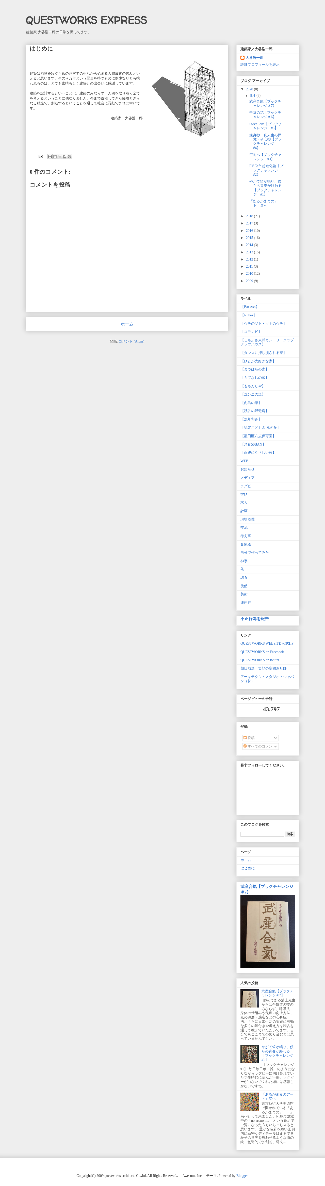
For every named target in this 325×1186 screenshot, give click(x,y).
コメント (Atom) (131, 341)
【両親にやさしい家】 (258, 452)
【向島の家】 (251, 403)
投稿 (249, 738)
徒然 (244, 586)
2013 (250, 252)
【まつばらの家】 (254, 369)
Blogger (242, 1176)
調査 (244, 577)
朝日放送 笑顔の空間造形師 (263, 668)
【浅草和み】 (251, 419)
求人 (244, 503)
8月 (253, 96)
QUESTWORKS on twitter (259, 660)
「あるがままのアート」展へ (265, 203)
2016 (250, 231)
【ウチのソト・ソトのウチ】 (263, 324)
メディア (247, 478)
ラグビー (247, 486)
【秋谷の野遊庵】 (254, 411)
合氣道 (245, 544)
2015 (250, 238)
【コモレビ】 (251, 332)
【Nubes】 (248, 315)
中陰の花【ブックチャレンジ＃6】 (265, 115)
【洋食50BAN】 (253, 444)
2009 (250, 281)
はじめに (247, 868)
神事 (244, 561)
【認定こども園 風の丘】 (260, 428)
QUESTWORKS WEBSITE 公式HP (267, 643)
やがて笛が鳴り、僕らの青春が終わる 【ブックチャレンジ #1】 (265, 188)
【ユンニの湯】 (252, 394)
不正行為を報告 (254, 618)
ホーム (127, 324)
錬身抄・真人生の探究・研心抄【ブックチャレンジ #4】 (265, 141)
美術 (244, 594)
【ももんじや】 (252, 386)
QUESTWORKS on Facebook (262, 652)
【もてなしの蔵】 (254, 378)
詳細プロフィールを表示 (260, 65)
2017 (250, 223)
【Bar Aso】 (249, 307)
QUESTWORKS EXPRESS (86, 20)
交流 (244, 527)
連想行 (245, 603)
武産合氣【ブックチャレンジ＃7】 (265, 104)
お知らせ (247, 469)
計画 (244, 511)
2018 (250, 216)
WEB (244, 461)
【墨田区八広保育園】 (258, 436)
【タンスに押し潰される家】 (263, 353)
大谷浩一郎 (254, 58)
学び (244, 494)
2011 (250, 266)
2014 (250, 245)
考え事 (245, 536)
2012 (250, 259)
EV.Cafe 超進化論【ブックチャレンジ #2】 (266, 170)
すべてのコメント (259, 746)
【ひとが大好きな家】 (258, 361)
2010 (250, 273)
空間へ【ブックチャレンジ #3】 (265, 157)
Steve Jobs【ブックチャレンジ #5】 (265, 126)
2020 (250, 89)
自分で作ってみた (254, 553)
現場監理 (247, 519)
